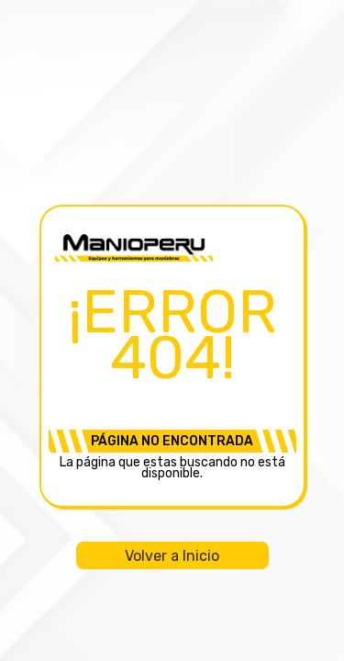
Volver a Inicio (172, 556)
